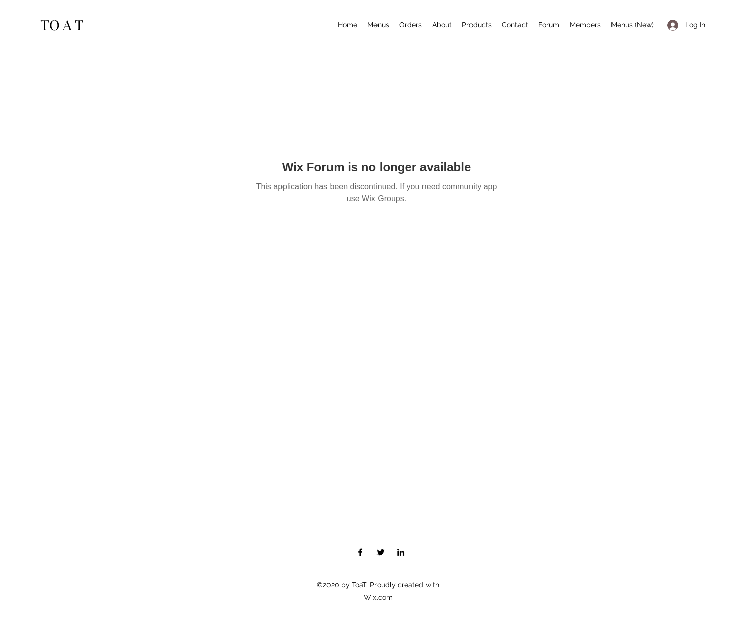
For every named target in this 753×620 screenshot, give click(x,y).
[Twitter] (380, 552)
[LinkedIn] (401, 552)
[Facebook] (360, 552)
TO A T (61, 24)
